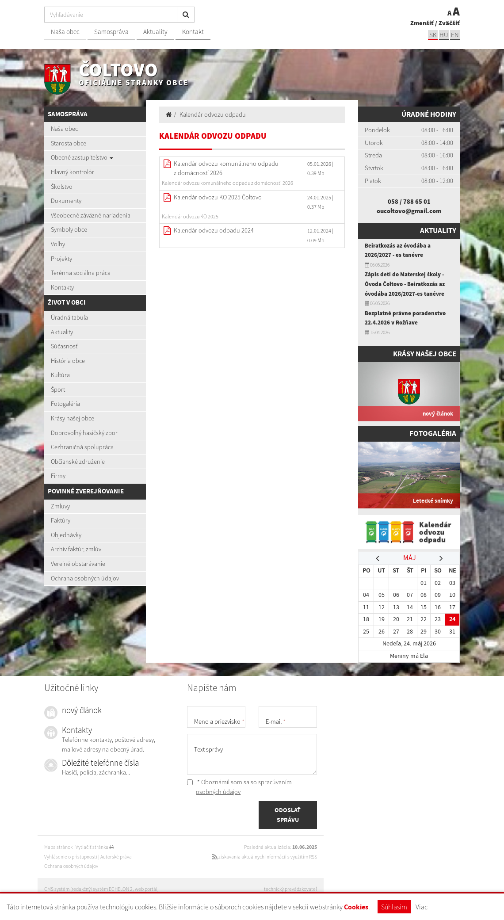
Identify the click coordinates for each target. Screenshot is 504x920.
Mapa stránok (58, 847)
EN (455, 35)
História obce (68, 361)
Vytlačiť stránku (95, 847)
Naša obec (65, 31)
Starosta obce (68, 143)
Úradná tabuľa (69, 317)
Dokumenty (66, 201)
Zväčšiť (449, 23)
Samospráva (111, 31)
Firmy (58, 476)
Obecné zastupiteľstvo (82, 157)
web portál (146, 889)
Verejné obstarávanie (78, 564)
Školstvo (62, 187)
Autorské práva (116, 857)
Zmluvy (60, 506)
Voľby (58, 244)
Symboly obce (69, 229)
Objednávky (66, 535)
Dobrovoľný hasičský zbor (84, 433)
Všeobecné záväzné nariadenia (90, 215)
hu (443, 35)
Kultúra (60, 375)
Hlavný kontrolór (72, 172)
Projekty (61, 259)
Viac (422, 906)
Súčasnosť (64, 346)
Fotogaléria (65, 404)
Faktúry (60, 520)
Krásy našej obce (72, 418)
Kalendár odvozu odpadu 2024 (214, 230)
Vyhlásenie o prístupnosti (70, 857)
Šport (58, 389)
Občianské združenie (78, 462)
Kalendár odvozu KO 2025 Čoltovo (218, 197)
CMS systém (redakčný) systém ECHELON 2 (88, 889)
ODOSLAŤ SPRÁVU (288, 814)
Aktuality (155, 31)
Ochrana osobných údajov (85, 578)
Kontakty (62, 287)
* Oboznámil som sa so (239, 787)
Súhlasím (394, 906)
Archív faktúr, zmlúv (76, 549)
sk (432, 35)
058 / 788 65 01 (409, 202)
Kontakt (193, 31)
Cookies (356, 907)
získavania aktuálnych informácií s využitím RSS (264, 857)
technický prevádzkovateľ (290, 889)
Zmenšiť (422, 23)
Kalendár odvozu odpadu (212, 114)
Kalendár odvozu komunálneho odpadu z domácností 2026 (226, 168)
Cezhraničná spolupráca (82, 447)
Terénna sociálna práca (81, 273)
